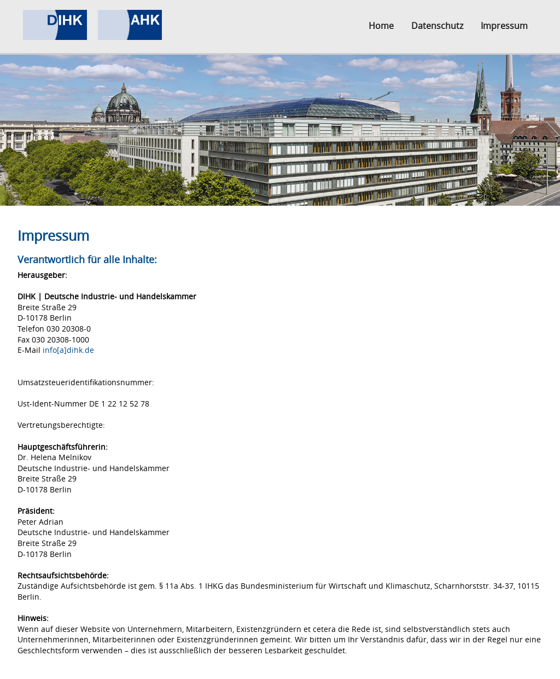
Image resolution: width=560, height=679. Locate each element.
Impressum (504, 26)
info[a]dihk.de (68, 350)
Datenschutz (437, 26)
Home (381, 26)
